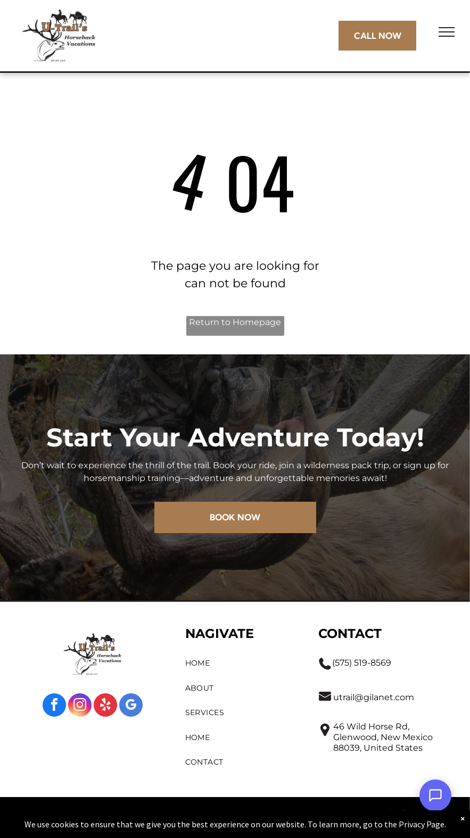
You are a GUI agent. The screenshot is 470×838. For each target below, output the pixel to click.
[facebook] (54, 706)
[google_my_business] (131, 706)
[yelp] (105, 706)
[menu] (446, 32)
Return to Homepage (235, 322)
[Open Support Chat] (435, 795)
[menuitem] (242, 663)
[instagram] (80, 706)
